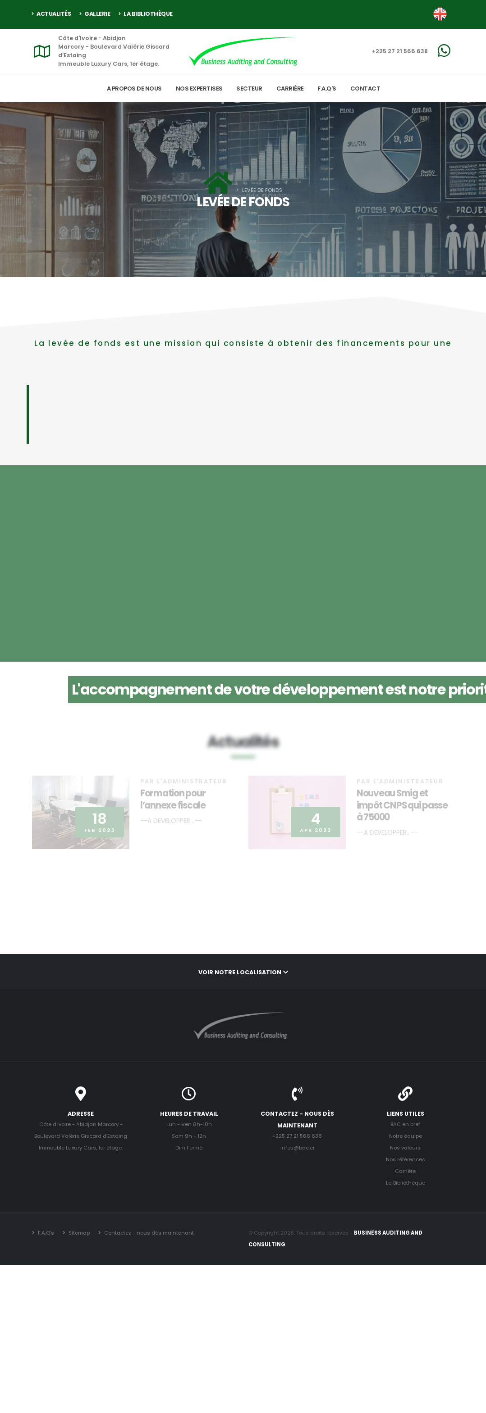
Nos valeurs (405, 1147)
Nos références (405, 1159)
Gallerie (94, 14)
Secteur (249, 88)
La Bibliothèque (146, 14)
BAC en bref (405, 1124)
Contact (365, 88)
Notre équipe (405, 1136)
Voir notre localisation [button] (243, 972)
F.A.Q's (326, 88)
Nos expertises (199, 88)
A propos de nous (134, 88)
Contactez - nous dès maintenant (148, 1232)
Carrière (290, 88)
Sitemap (78, 1232)
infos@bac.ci (297, 1147)
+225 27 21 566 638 (400, 51)
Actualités (51, 14)
